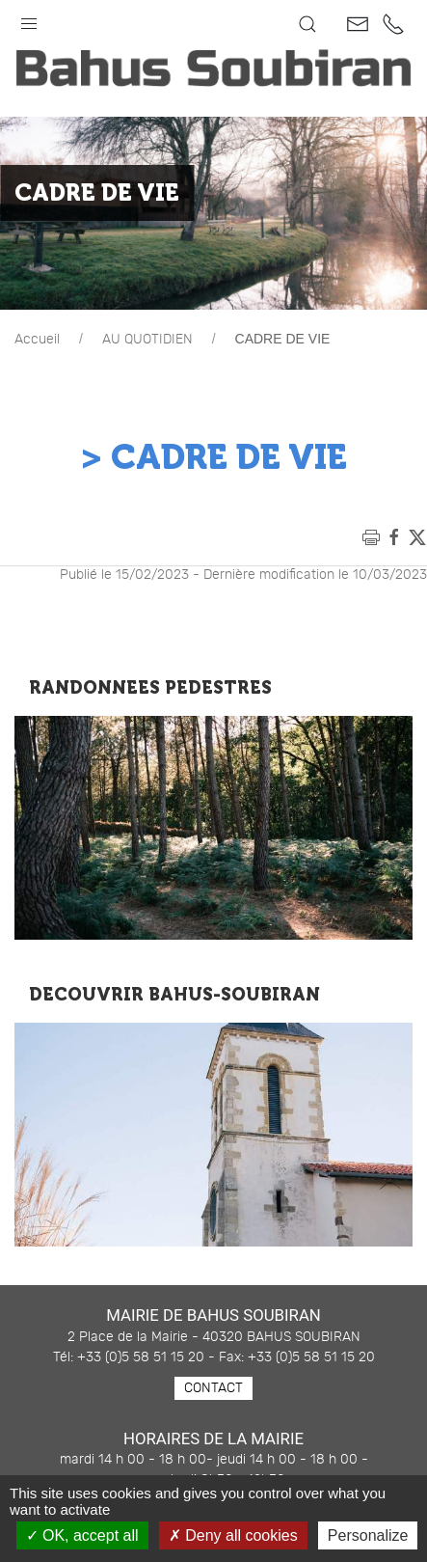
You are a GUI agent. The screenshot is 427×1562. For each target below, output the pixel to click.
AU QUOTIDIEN (147, 339)
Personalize (368, 1535)
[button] (29, 19)
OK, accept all (82, 1535)
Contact (213, 1388)
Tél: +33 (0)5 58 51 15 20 (128, 1357)
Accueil (37, 339)
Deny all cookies (233, 1535)
